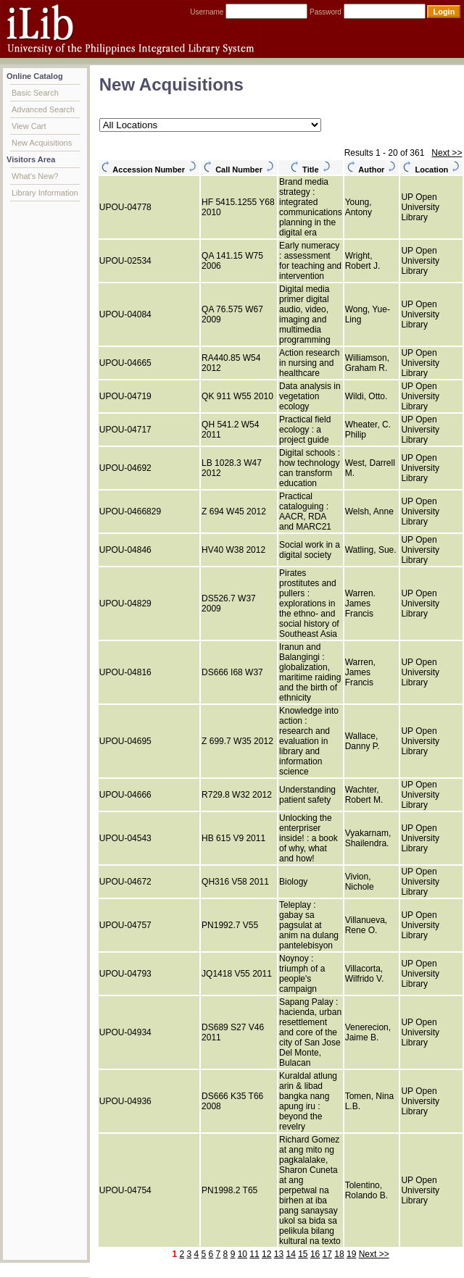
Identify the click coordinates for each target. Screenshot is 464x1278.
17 (327, 1254)
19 (351, 1254)
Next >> (446, 153)
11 (254, 1254)
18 (339, 1254)
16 (315, 1254)
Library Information (45, 192)
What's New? (35, 176)
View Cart (29, 126)
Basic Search (35, 92)
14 (290, 1254)
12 (266, 1254)
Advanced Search (43, 109)
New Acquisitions (42, 142)
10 (242, 1254)
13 (278, 1254)
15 (302, 1254)
